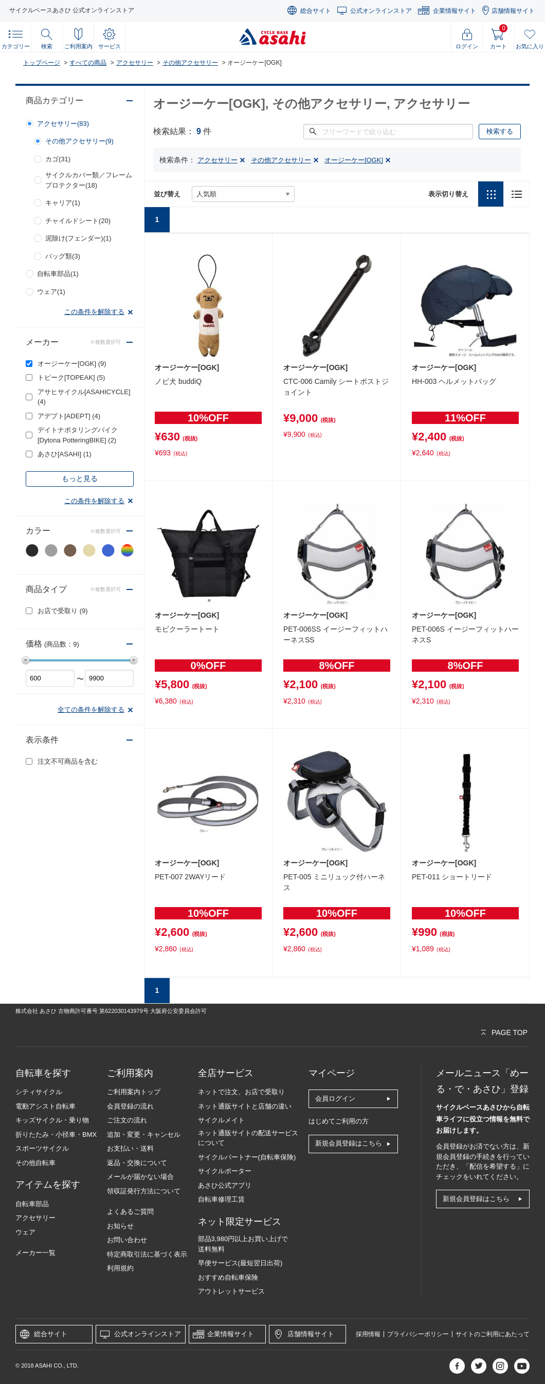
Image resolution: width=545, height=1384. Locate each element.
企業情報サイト (454, 10)
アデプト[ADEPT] (69, 416)
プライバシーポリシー (418, 1334)
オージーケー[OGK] (72, 363)
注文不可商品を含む (68, 761)
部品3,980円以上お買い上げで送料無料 (243, 1244)
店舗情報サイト (513, 10)
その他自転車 (35, 1163)
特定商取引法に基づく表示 (147, 1254)
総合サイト (315, 10)
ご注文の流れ (127, 1120)
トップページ (41, 62)
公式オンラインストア (381, 10)
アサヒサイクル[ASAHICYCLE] (84, 397)
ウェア (25, 1232)
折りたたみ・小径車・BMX (56, 1134)
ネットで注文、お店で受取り (241, 1092)
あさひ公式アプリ (224, 1185)
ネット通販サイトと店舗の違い (245, 1106)
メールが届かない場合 (140, 1176)
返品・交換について (137, 1163)
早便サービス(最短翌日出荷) (240, 1263)
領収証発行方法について (143, 1191)
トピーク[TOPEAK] (71, 377)
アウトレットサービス (231, 1291)
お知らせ (120, 1226)
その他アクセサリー (190, 62)
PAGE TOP (510, 1032)
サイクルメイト (221, 1120)
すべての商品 (87, 62)
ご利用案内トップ (133, 1092)
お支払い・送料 (130, 1148)
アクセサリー (134, 62)
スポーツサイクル (42, 1148)
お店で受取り (63, 611)
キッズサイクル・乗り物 (52, 1120)
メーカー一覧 (35, 1253)
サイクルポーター (224, 1171)
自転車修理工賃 (221, 1199)
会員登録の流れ (130, 1106)
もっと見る (80, 478)
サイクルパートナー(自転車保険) (247, 1157)
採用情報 (368, 1334)
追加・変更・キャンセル (143, 1134)
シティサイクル (38, 1092)
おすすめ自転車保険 (228, 1277)
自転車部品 (32, 1204)
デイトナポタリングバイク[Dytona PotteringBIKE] (78, 435)
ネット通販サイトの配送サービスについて (248, 1138)
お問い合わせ (127, 1240)
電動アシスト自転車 (45, 1106)
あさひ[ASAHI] (65, 454)
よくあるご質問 (130, 1211)
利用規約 (120, 1268)
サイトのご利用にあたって (493, 1334)
